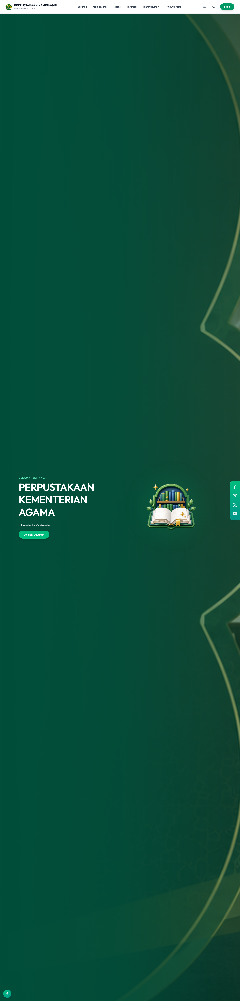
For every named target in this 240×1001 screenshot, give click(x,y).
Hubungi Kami (174, 6)
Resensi (117, 6)
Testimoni (132, 6)
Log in (227, 6)
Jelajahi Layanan (34, 534)
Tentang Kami (152, 6)
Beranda (82, 6)
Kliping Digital (100, 6)
